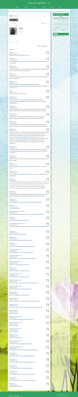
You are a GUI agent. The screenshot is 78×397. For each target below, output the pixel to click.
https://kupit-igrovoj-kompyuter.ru (27, 319)
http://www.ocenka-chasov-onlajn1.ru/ (24, 288)
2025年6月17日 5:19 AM (13, 305)
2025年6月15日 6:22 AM (13, 218)
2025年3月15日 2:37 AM (13, 53)
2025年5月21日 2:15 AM (13, 130)
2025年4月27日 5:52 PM (13, 98)
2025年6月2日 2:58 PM (13, 180)
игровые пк (16, 325)
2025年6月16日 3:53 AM (13, 263)
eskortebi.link (20, 76)
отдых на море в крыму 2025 (23, 137)
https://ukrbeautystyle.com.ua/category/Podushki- (19, 86)
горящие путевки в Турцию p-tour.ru (20, 166)
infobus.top (11, 118)
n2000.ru (16, 313)
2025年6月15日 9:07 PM (13, 238)
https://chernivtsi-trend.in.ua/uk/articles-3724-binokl (19, 270)
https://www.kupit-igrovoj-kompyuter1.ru (30, 349)
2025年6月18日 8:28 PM (13, 342)
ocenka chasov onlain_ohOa (15, 273)
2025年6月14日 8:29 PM (13, 200)
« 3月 (54, 30)
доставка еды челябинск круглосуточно (34, 307)
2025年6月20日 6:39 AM (13, 354)
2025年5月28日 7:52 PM (13, 157)
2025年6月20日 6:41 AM (13, 366)
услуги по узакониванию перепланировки (35, 214)
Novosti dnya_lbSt (12, 310)
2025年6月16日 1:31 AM (13, 244)
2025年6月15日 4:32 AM (13, 212)
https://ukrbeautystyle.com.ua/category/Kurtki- (18, 101)
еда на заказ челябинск (24, 295)
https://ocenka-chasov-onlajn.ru (27, 252)
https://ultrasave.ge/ (21, 181)
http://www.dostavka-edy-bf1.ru (33, 301)
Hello (10, 90)
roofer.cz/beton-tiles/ (42, 69)
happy (20, 28)
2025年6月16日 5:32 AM (13, 269)
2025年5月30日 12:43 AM (13, 172)
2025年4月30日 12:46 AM (13, 115)
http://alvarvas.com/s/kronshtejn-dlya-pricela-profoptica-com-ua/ (21, 246)
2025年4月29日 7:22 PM (13, 107)
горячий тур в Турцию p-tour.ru (26, 174)
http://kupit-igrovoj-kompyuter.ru (26, 343)
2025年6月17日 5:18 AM (13, 293)
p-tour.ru (37, 158)
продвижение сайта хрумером (24, 61)
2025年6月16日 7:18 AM (13, 281)
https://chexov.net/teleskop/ (14, 208)
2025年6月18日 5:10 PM (13, 311)
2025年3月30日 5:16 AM (13, 67)
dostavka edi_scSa (13, 304)
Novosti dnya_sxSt (13, 334)
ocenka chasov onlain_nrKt (14, 261)
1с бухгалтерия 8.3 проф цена (28, 374)
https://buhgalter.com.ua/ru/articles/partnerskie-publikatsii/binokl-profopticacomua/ (25, 202)
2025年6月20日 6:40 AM (13, 360)
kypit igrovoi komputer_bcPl (14, 340)
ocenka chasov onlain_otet (14, 249)
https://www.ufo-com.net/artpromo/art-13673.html (19, 220)
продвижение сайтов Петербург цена (36, 194)
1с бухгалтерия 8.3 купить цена (29, 380)
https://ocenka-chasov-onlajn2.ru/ (29, 258)
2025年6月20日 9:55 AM (13, 378)
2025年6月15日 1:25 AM (13, 206)
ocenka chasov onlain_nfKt (14, 286)
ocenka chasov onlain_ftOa (14, 255)
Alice (10, 52)
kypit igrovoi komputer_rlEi (14, 328)
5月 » (63, 30)
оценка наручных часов (24, 276)
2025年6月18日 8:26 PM (13, 336)
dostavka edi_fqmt (13, 292)
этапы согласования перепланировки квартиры (39, 226)
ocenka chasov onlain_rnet (14, 279)
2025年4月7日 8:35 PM (13, 75)
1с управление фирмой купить (28, 355)
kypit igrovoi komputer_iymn (14, 322)
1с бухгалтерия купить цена (27, 368)
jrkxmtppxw (11, 383)
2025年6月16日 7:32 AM (13, 287)
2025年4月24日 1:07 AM (13, 92)
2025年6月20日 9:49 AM (13, 372)
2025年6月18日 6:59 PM (13, 330)
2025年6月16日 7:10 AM (13, 275)
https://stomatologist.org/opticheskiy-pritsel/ (17, 234)
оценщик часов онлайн (24, 264)
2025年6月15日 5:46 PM (13, 232)
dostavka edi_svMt (13, 298)
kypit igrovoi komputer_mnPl (14, 316)
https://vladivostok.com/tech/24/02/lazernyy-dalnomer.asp (20, 240)
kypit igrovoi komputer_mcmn (15, 346)
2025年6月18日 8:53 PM (13, 348)
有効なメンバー (14, 19)
